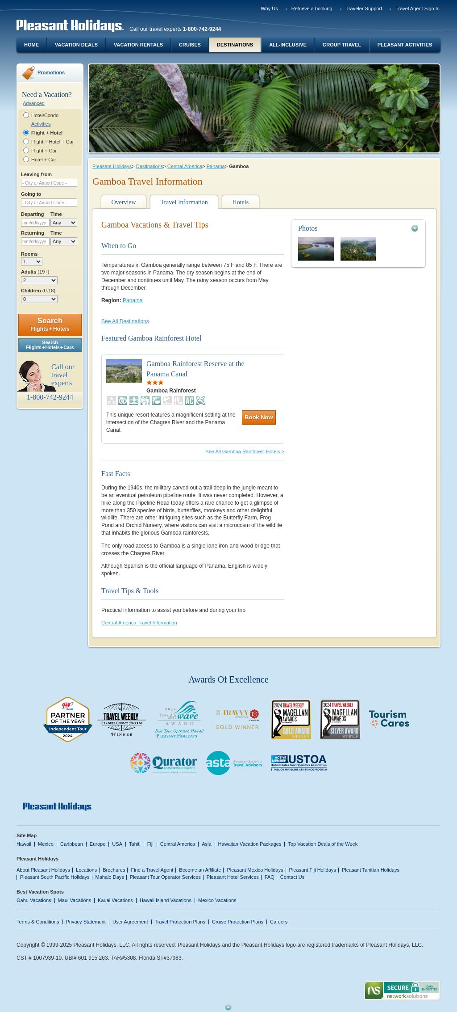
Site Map (27, 835)
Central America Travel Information (139, 622)
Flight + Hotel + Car (52, 141)
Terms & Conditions (38, 921)
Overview (123, 202)
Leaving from (36, 174)
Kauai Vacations (115, 900)
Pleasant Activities (405, 44)
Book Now (259, 417)
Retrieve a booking (311, 8)
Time (56, 214)
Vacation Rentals (138, 44)
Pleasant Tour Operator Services (165, 877)
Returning (32, 233)
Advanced (34, 103)
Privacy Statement (86, 921)
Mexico (46, 844)
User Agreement (130, 921)
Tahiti (135, 844)
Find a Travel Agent (152, 870)
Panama (216, 166)
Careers (278, 921)
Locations (86, 870)
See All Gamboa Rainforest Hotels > (244, 451)
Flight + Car (44, 150)
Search (49, 324)
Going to (31, 194)
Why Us (269, 8)
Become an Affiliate (200, 870)
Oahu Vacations (34, 900)
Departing (32, 214)
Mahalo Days (110, 877)
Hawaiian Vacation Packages (250, 844)
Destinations (235, 44)
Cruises (190, 44)
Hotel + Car (43, 159)
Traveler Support (364, 8)
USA (117, 844)
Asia (206, 844)
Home (31, 44)
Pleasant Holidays (112, 166)
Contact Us (292, 877)
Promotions (51, 72)
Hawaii (24, 844)
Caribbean (71, 844)
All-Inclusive (288, 44)
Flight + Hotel (46, 132)
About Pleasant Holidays (43, 870)
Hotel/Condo (44, 115)
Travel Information (184, 202)
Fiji (150, 844)
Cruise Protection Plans (237, 921)
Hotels (241, 202)
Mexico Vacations (217, 900)
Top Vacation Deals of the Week (322, 844)
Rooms (29, 254)
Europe (98, 844)
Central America (184, 166)
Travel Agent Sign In (417, 8)
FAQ (269, 877)
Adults (35, 271)
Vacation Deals (76, 44)
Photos (308, 228)
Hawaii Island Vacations (165, 900)
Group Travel (342, 44)
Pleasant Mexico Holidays (255, 870)
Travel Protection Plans (180, 921)
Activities (40, 123)
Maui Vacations (74, 900)
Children (38, 290)
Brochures (114, 870)
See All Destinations (125, 321)
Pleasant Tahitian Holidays (370, 870)
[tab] (358, 228)
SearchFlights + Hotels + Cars (50, 345)
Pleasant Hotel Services (233, 877)
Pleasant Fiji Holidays (312, 870)
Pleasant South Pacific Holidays (55, 877)
